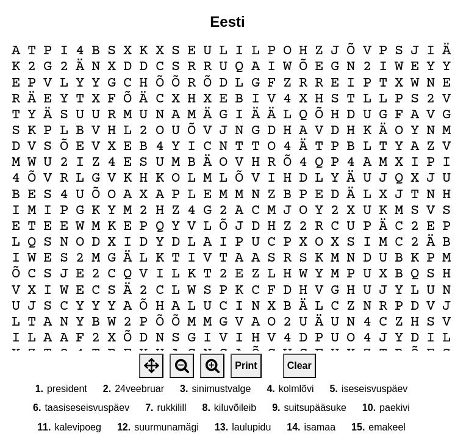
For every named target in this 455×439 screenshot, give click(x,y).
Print (246, 365)
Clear (299, 365)
